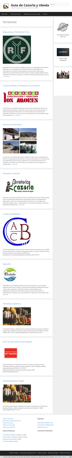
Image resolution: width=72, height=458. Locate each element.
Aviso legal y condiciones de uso (12, 420)
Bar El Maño (6, 441)
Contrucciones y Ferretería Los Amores (21, 85)
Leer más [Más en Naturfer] (5, 294)
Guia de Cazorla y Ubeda (30, 5)
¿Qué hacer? (4, 14)
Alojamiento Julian (8, 439)
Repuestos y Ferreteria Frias (16, 31)
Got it (64, 457)
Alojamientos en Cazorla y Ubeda (32, 14)
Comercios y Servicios (15, 14)
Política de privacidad (9, 425)
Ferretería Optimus (12, 303)
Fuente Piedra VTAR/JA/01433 (11, 437)
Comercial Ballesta (11, 213)
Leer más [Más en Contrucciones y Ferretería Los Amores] (17, 115)
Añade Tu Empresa (8, 418)
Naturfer (7, 264)
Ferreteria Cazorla (11, 173)
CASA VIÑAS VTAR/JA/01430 (10, 435)
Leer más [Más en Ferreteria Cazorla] (21, 205)
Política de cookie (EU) (9, 427)
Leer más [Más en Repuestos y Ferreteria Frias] (6, 76)
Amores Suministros (12, 124)
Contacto (45, 14)
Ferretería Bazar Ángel (13, 380)
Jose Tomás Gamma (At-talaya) (17, 341)
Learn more (58, 457)
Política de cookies (8, 423)
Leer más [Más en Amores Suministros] (14, 164)
